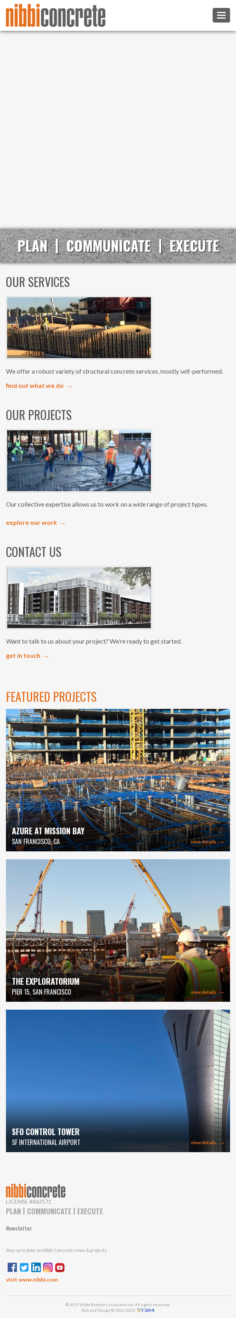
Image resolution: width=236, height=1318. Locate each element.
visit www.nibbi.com (32, 1279)
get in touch (23, 655)
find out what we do (35, 385)
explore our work (31, 522)
